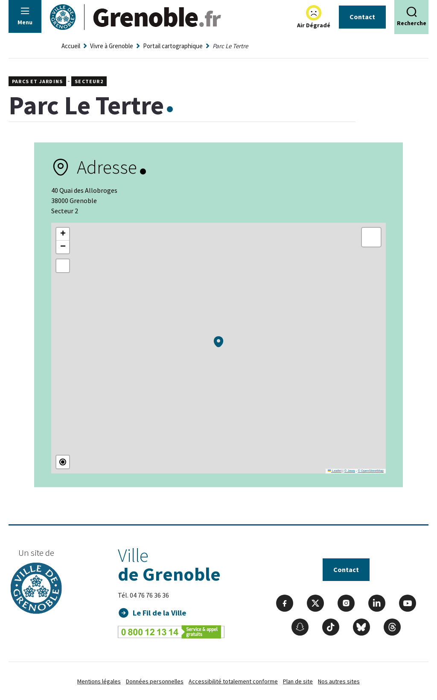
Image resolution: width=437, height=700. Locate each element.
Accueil (70, 46)
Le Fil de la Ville (159, 613)
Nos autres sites (339, 681)
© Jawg (349, 471)
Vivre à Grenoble (111, 46)
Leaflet (334, 471)
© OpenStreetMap (371, 471)
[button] (218, 341)
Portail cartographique (173, 46)
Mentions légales (99, 681)
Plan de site (298, 681)
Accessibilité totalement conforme (233, 681)
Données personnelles (155, 681)
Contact (362, 16)
